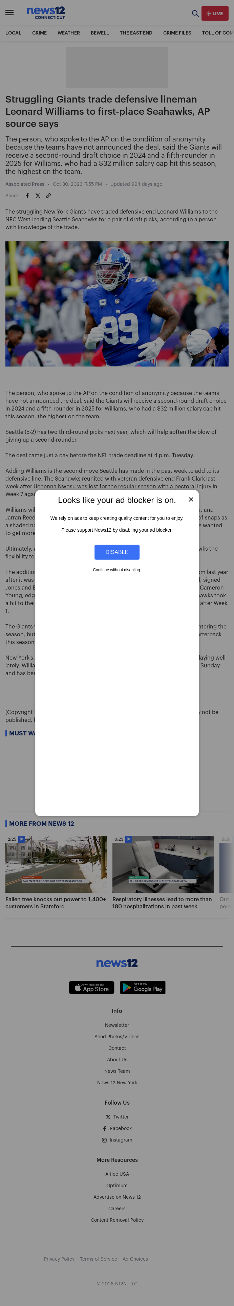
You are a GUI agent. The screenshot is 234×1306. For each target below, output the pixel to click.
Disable (117, 552)
